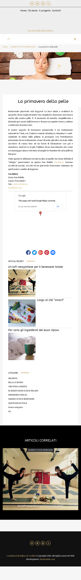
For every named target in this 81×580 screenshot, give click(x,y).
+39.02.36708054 (20, 184)
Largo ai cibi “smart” (50, 300)
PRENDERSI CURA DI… (18, 395)
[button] (40, 213)
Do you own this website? (27, 207)
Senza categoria (15, 407)
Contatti (56, 10)
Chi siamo (33, 10)
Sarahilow (59, 162)
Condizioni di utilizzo (17, 556)
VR (9, 411)
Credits (31, 556)
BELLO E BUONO (15, 382)
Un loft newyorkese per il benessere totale (35, 266)
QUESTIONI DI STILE (17, 403)
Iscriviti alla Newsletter (40, 30)
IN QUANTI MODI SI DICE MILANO (23, 391)
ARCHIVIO (12, 378)
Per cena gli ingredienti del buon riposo (33, 330)
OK (58, 206)
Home (23, 10)
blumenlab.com (47, 559)
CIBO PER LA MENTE (17, 386)
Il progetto (45, 10)
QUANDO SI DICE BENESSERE (23, 47)
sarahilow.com (15, 188)
